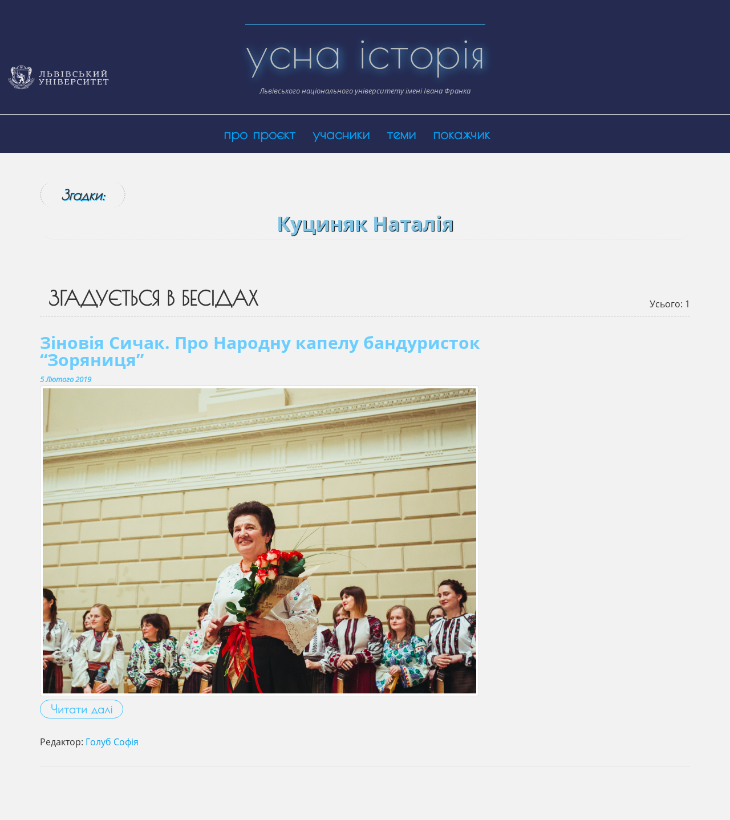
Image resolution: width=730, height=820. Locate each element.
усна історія (365, 51)
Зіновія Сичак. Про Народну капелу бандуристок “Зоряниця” (260, 351)
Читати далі (81, 709)
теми (401, 133)
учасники (341, 133)
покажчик (461, 133)
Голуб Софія (112, 742)
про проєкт (259, 133)
